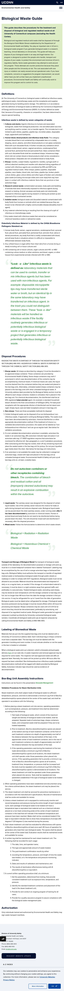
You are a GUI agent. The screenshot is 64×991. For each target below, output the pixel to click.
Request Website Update (19, 956)
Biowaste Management (44, 683)
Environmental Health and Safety (16, 8)
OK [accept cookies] (54, 986)
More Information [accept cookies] (38, 986)
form (10, 653)
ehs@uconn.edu (11, 949)
